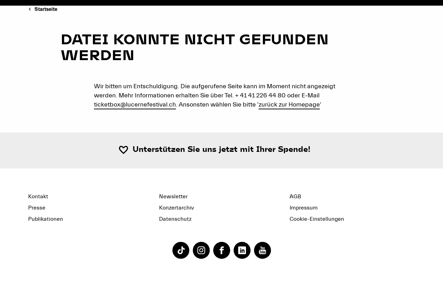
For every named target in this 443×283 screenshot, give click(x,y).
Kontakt (38, 196)
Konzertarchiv (176, 208)
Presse (36, 208)
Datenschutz (175, 219)
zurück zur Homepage (289, 104)
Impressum (304, 208)
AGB (295, 196)
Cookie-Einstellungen (317, 219)
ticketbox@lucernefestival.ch (135, 104)
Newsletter (173, 196)
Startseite (45, 9)
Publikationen (45, 219)
